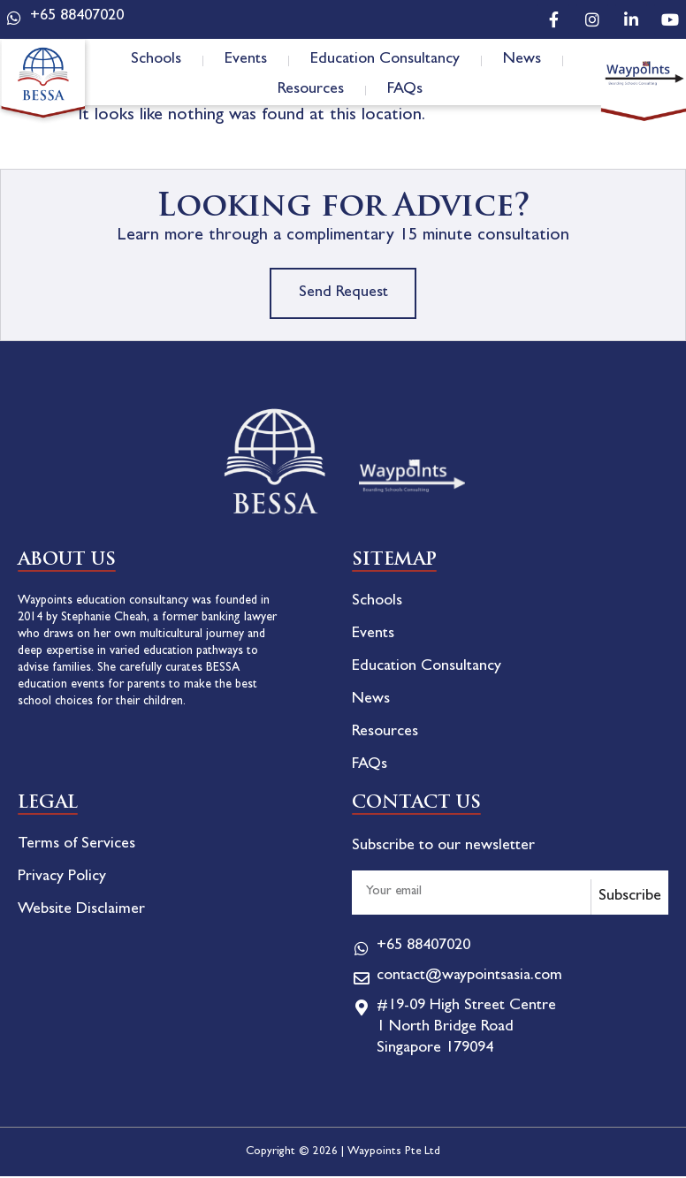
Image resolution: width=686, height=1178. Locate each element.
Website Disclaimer (81, 912)
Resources (311, 90)
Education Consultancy (385, 60)
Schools (156, 60)
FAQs (405, 90)
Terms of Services (76, 847)
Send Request (343, 294)
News (522, 60)
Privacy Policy (62, 879)
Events (246, 60)
